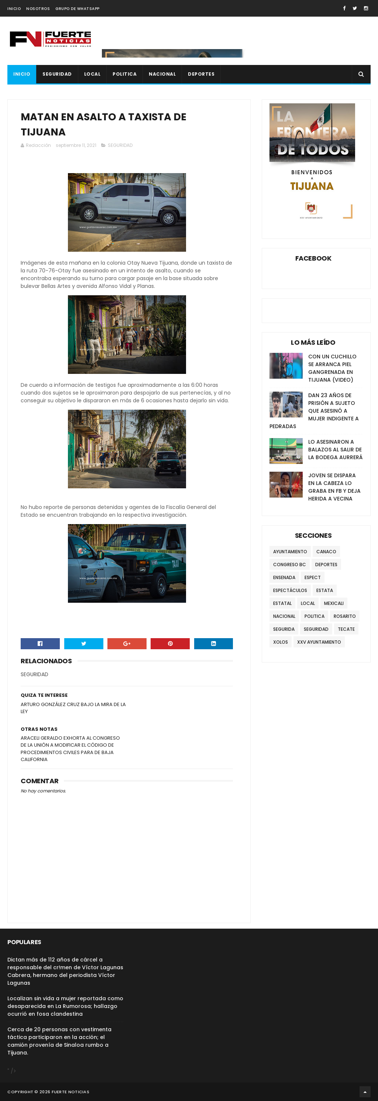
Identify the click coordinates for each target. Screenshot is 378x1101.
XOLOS (280, 642)
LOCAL (92, 74)
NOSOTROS (38, 8)
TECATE (346, 629)
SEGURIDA (284, 629)
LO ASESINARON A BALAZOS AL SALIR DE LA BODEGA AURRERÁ (335, 449)
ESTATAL (282, 603)
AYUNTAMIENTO (290, 551)
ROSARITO (345, 616)
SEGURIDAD (57, 74)
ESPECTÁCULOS (290, 590)
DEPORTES (201, 74)
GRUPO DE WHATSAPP (77, 8)
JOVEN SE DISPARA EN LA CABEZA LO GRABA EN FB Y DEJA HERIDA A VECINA (334, 487)
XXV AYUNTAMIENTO (319, 642)
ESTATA (324, 590)
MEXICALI (334, 603)
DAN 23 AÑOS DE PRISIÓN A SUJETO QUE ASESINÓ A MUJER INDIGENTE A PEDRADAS (314, 411)
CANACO (326, 551)
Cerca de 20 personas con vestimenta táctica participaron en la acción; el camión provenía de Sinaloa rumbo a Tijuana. (59, 1041)
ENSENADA (284, 577)
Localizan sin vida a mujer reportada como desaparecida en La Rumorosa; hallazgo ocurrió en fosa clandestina (65, 1006)
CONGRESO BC (289, 564)
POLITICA (125, 74)
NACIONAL (162, 74)
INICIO (14, 8)
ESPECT (313, 577)
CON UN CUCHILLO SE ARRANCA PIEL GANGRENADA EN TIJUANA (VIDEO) (332, 368)
